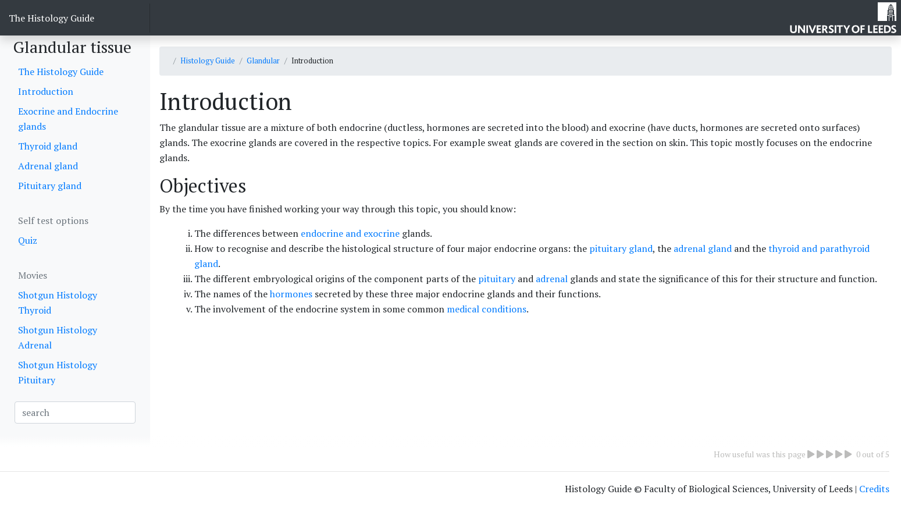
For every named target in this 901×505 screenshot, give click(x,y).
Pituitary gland (49, 185)
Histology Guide (207, 61)
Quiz (27, 240)
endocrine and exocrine (350, 233)
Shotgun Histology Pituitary (57, 372)
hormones (292, 293)
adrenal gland (704, 248)
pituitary (496, 278)
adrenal (552, 278)
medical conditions (486, 309)
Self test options (53, 220)
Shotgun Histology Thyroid (57, 302)
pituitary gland (621, 248)
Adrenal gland (48, 165)
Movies (32, 275)
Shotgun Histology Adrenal (57, 337)
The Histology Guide (51, 18)
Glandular (263, 61)
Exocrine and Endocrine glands (68, 119)
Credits (874, 488)
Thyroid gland (47, 146)
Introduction (45, 91)
